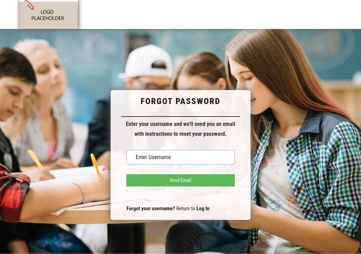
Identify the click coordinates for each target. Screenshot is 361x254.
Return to (192, 208)
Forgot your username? (151, 208)
